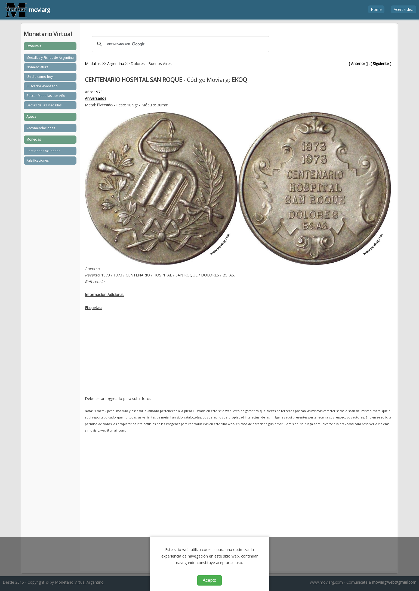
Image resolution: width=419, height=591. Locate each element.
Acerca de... (404, 9)
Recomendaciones (40, 128)
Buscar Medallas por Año (45, 95)
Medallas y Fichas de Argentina (50, 57)
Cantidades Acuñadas (43, 151)
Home (376, 9)
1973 (98, 91)
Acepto (209, 580)
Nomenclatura (37, 67)
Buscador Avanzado (42, 86)
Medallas (93, 63)
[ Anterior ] (358, 63)
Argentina (115, 63)
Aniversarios (95, 98)
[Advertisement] (238, 357)
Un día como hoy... (40, 76)
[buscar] (179, 44)
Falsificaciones (37, 160)
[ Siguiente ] (381, 63)
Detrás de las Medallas (43, 105)
